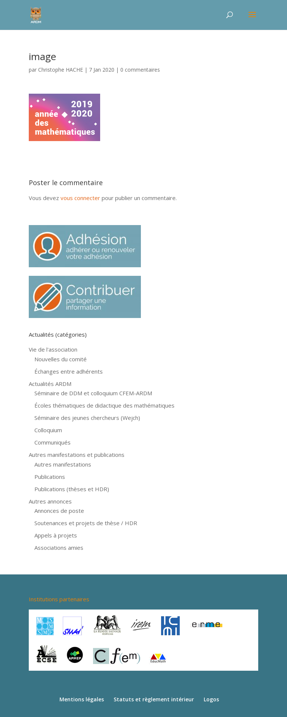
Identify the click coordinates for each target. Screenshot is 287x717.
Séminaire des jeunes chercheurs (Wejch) (87, 417)
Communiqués (52, 442)
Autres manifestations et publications (76, 454)
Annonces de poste (59, 510)
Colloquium (48, 430)
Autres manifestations (62, 464)
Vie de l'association (53, 349)
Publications (49, 476)
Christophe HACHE (60, 69)
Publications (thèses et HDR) (71, 489)
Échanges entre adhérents (68, 371)
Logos (211, 699)
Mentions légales (81, 699)
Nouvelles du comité (60, 359)
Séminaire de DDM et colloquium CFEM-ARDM (93, 393)
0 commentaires (140, 69)
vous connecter (80, 198)
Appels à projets (55, 535)
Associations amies (58, 547)
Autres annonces (50, 501)
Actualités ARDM (50, 383)
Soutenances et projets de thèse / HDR (85, 523)
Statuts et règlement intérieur (154, 699)
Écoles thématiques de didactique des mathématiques (104, 405)
